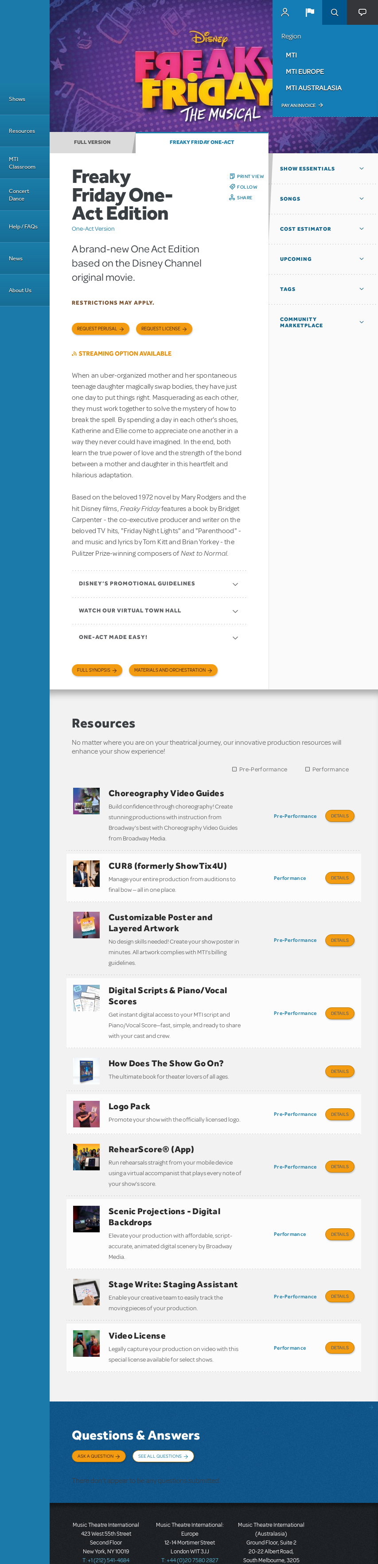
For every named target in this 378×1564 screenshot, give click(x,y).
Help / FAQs (23, 226)
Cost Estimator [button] (305, 229)
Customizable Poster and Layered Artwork (160, 916)
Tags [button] (288, 289)
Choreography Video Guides (166, 793)
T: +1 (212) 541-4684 (105, 1524)
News (16, 258)
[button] (309, 12)
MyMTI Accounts (285, 12)
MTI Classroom (22, 162)
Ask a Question (95, 1425)
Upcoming (296, 259)
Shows (17, 99)
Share (245, 197)
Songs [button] (290, 199)
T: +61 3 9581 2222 (271, 1541)
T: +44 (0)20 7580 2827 (189, 1524)
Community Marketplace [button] (301, 322)
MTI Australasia (314, 87)
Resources (22, 131)
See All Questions (160, 1425)
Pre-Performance (263, 769)
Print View (250, 176)
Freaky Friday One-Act (202, 142)
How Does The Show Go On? (166, 1050)
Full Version (92, 142)
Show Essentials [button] (307, 169)
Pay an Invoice (298, 105)
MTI (291, 54)
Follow (247, 187)
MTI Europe (305, 71)
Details (340, 816)
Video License (137, 1307)
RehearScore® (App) (151, 1130)
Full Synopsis (93, 670)
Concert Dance (19, 194)
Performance (330, 769)
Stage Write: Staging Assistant (173, 1259)
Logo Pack (130, 1090)
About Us (20, 290)
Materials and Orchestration (170, 670)
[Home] (25, 41)
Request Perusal (97, 329)
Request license (160, 329)
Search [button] (334, 12)
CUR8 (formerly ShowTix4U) (168, 862)
